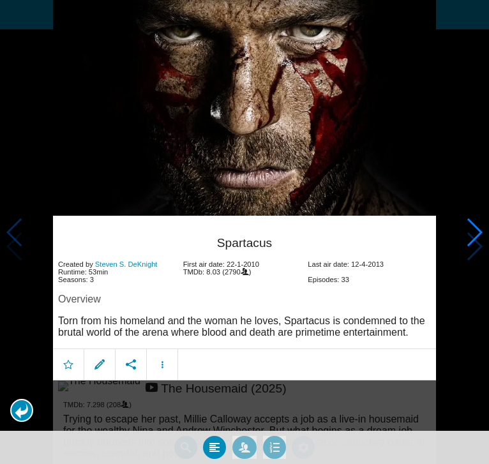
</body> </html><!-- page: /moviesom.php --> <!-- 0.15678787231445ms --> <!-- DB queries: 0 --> (244, 232)
